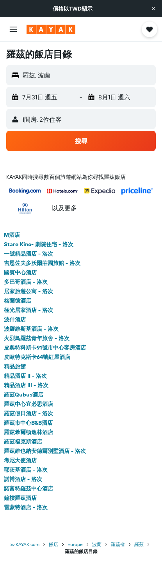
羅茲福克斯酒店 (23, 441)
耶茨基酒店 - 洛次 (26, 469)
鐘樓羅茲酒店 (20, 497)
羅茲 (139, 544)
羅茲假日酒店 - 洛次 (28, 413)
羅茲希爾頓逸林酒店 (28, 432)
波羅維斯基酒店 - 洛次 (31, 328)
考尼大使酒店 (20, 460)
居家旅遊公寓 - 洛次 (28, 291)
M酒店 (12, 234)
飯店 (53, 544)
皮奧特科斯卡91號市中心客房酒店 (45, 347)
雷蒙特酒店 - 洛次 (26, 507)
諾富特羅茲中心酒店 (28, 488)
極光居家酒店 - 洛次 (28, 310)
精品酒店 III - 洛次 (26, 385)
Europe (75, 544)
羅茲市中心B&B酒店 (28, 422)
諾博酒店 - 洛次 (23, 479)
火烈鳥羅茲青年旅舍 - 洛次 (36, 338)
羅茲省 (118, 544)
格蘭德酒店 (17, 300)
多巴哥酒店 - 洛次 (26, 281)
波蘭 (96, 544)
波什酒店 (15, 319)
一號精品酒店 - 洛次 (28, 253)
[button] (153, 8)
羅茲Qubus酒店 (23, 394)
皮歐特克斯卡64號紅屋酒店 (37, 357)
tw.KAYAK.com (24, 544)
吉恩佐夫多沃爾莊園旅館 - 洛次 (42, 263)
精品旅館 (15, 366)
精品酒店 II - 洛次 (25, 375)
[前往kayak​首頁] (51, 29)
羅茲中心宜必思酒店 (28, 403)
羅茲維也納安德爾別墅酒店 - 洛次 (45, 450)
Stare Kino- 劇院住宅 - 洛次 (38, 244)
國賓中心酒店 (20, 272)
